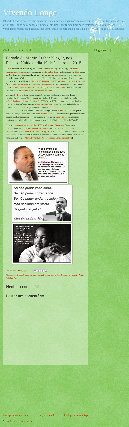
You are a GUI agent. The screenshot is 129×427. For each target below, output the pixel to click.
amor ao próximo (44, 91)
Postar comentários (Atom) (21, 421)
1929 (55, 81)
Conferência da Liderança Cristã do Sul (24, 101)
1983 (77, 72)
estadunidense (20, 72)
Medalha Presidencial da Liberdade (35, 128)
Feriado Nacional (37, 275)
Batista (20, 95)
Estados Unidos (22, 275)
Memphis (64, 81)
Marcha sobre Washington (47, 104)
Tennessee (59, 125)
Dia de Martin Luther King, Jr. (36, 131)
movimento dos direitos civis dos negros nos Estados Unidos (40, 87)
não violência (27, 91)
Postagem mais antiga (76, 415)
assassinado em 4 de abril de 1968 (27, 125)
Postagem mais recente (16, 415)
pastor (14, 84)
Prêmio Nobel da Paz (67, 110)
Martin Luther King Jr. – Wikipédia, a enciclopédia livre (48, 138)
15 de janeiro (44, 81)
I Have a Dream (21, 107)
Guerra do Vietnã (63, 117)
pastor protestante (70, 275)
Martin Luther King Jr (51, 72)
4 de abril (73, 81)
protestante (22, 84)
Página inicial (46, 415)
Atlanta (35, 81)
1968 (82, 81)
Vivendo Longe (30, 12)
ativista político (35, 84)
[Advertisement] (45, 389)
